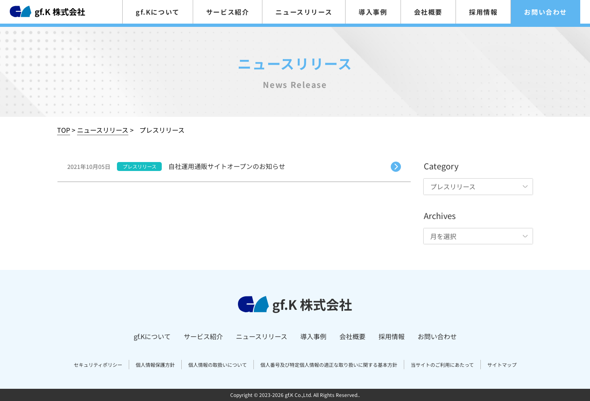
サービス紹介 (227, 12)
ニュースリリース (303, 12)
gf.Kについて (158, 12)
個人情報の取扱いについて (217, 364)
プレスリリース (139, 166)
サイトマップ (502, 364)
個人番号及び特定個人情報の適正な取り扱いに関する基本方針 (328, 364)
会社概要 (428, 12)
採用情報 (483, 12)
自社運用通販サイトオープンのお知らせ (226, 166)
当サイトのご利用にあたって (442, 364)
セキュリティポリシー (98, 364)
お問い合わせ (545, 12)
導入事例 (373, 12)
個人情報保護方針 (155, 364)
